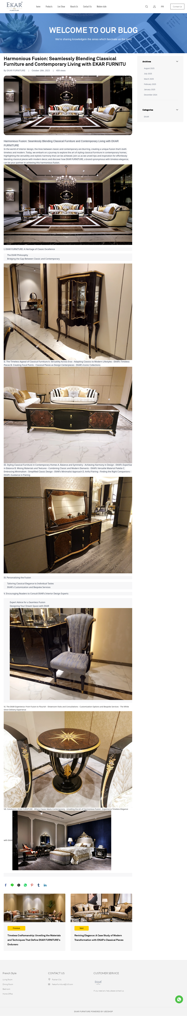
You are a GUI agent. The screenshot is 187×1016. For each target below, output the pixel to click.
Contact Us (87, 6)
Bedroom (6, 989)
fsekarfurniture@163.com (62, 984)
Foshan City (57, 980)
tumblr (39, 885)
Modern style (101, 6)
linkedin (45, 885)
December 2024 (150, 95)
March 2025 (149, 79)
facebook (6, 885)
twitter (19, 885)
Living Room (7, 980)
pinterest (32, 885)
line (12, 885)
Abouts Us (74, 6)
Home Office (8, 994)
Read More (34, 922)
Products (49, 6)
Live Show (61, 6)
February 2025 (150, 84)
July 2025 (148, 74)
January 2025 (149, 89)
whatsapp (25, 885)
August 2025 (149, 68)
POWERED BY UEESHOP (102, 1012)
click (93, 33)
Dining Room (8, 984)
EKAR (146, 117)
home (38, 6)
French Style (9, 973)
